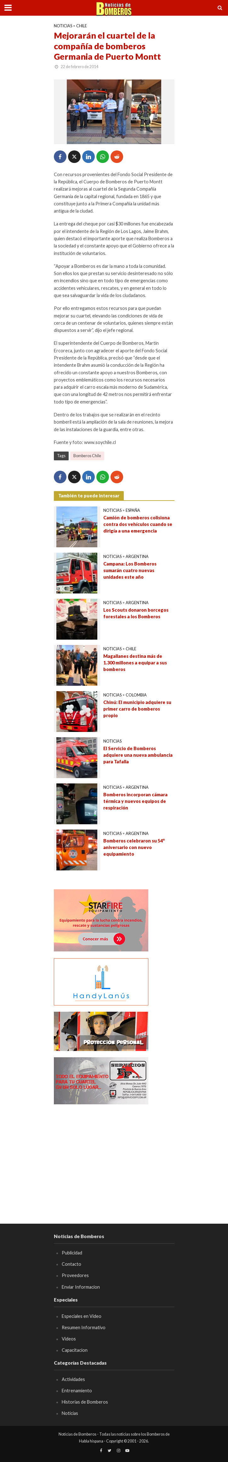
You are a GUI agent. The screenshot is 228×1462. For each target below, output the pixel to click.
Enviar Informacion (81, 1287)
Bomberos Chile (87, 455)
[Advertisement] (114, 1155)
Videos (69, 1338)
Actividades (73, 1379)
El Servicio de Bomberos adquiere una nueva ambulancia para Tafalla (138, 755)
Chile (81, 26)
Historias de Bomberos (85, 1402)
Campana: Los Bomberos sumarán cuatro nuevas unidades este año (130, 570)
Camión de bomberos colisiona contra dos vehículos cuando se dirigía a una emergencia (137, 524)
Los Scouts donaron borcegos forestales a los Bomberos (135, 613)
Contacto (71, 1264)
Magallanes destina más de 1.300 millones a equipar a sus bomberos (135, 662)
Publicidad (72, 1252)
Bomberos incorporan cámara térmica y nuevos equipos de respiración (135, 801)
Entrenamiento (77, 1390)
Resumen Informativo (83, 1327)
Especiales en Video (81, 1316)
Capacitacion (75, 1350)
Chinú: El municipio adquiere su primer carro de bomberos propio (137, 709)
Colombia (136, 695)
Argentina (137, 556)
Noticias (63, 26)
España (133, 510)
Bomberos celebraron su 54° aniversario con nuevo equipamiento (134, 847)
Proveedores (75, 1275)
